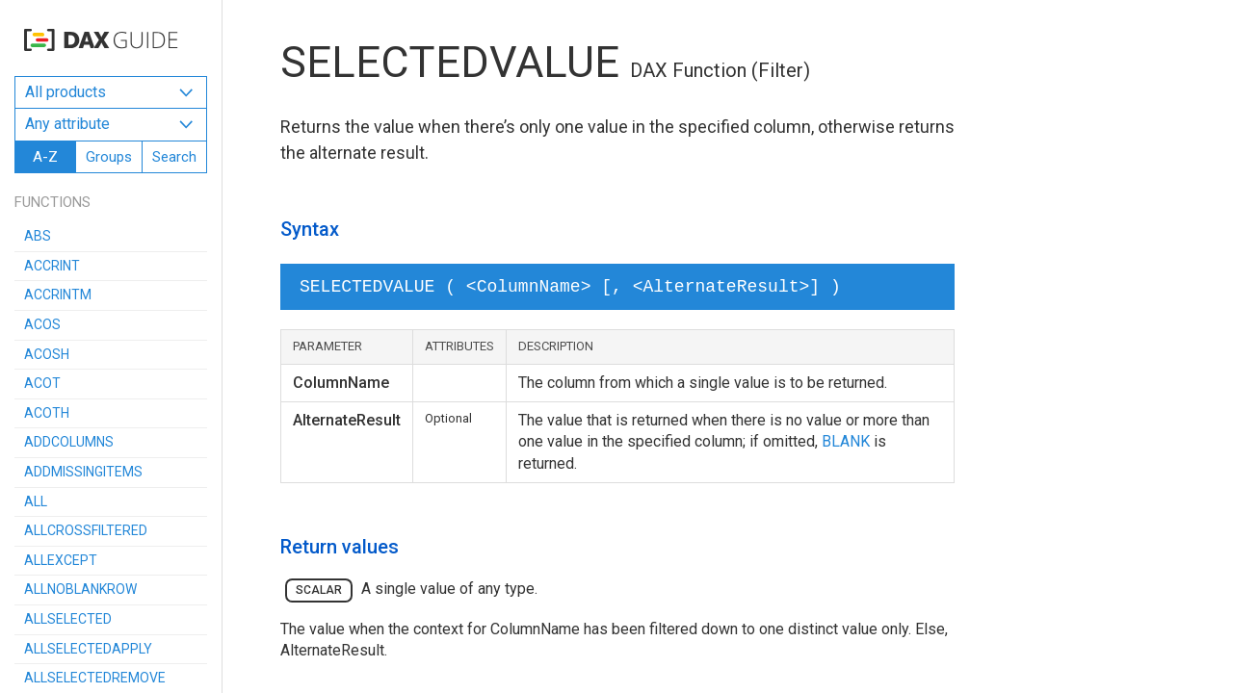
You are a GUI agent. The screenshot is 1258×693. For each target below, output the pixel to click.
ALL (35, 501)
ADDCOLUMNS (69, 441)
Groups (109, 157)
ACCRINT (52, 265)
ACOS (42, 324)
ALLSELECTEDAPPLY (88, 648)
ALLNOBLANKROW (80, 589)
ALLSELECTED (68, 619)
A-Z (45, 157)
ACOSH (46, 354)
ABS (37, 236)
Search (174, 157)
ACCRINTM (58, 294)
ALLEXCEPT (60, 560)
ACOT (42, 383)
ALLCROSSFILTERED (85, 530)
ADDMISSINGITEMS (83, 471)
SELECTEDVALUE (449, 62)
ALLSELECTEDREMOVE (95, 677)
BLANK (846, 441)
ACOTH (46, 413)
